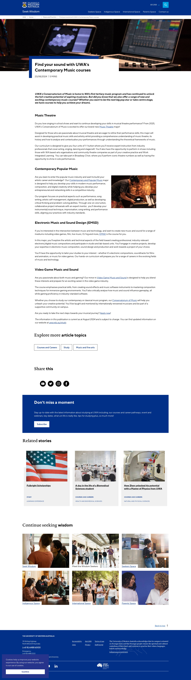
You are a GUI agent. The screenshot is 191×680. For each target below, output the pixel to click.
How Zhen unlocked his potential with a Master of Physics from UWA (143, 487)
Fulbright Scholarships (39, 485)
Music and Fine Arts (49, 17)
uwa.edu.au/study (57, 322)
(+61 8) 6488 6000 (31, 647)
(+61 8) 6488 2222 (28, 653)
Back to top (160, 625)
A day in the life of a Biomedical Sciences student (92, 487)
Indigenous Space (112, 11)
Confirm (25, 671)
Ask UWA (88, 641)
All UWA (153, 4)
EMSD (102, 234)
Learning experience (35, 501)
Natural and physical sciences (137, 501)
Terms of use (99, 641)
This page (25, 676)
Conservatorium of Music (124, 300)
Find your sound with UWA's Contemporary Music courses (79, 17)
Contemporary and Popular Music (85, 180)
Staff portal (99, 645)
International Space (131, 11)
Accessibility (77, 641)
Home (31, 17)
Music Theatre (106, 126)
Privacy (87, 645)
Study (29, 497)
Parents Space (149, 11)
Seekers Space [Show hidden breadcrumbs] (38, 17)
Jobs (74, 645)
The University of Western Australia (38, 636)
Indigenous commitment (118, 652)
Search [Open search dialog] (166, 5)
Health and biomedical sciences (88, 501)
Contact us (164, 11)
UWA (24, 17)
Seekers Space (94, 11)
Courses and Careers (84, 497)
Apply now (105, 313)
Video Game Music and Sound (112, 277)
